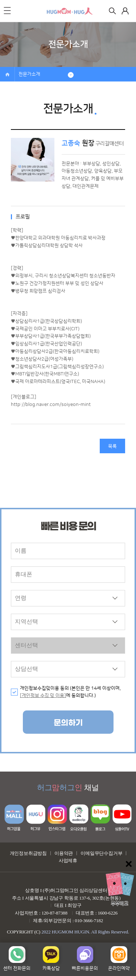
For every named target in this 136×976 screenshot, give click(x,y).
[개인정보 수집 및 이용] (43, 695)
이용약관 (63, 853)
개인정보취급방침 (28, 853)
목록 (112, 446)
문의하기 (68, 723)
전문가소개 (29, 74)
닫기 (128, 864)
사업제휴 (68, 860)
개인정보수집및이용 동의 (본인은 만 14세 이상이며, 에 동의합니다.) (70, 692)
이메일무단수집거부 (101, 853)
